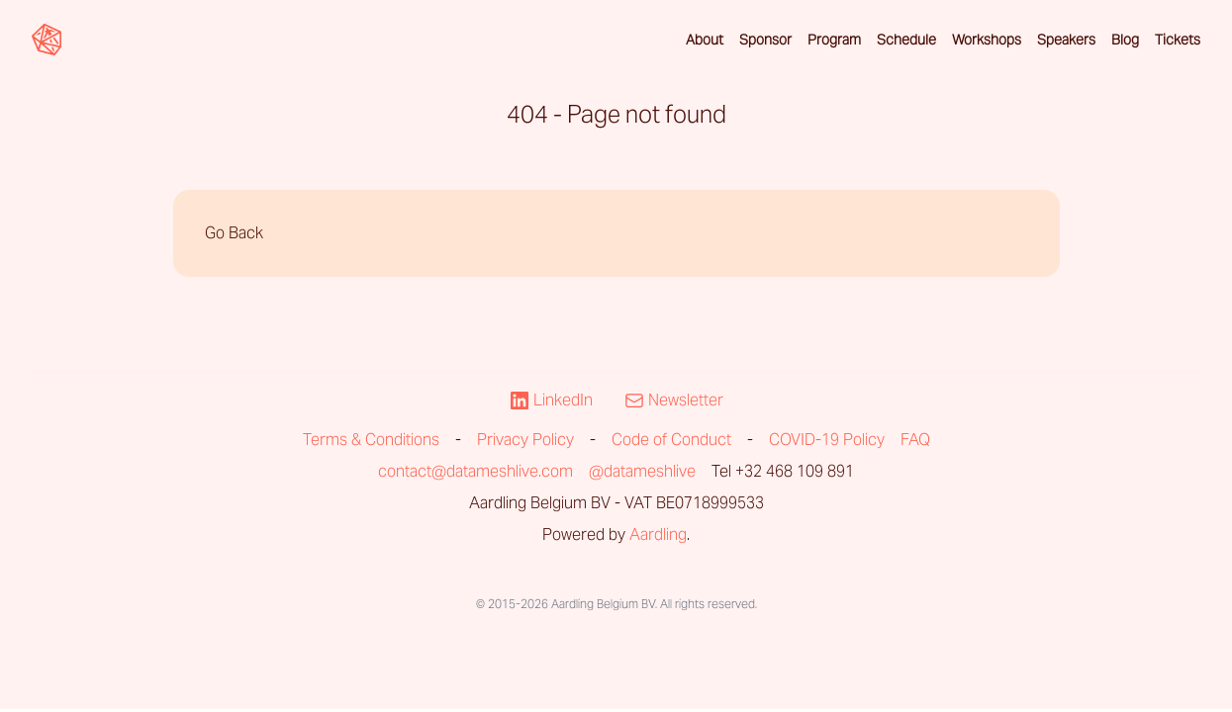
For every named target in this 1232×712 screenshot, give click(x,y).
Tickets (1177, 39)
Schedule (906, 39)
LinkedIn (551, 400)
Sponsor (765, 39)
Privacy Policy (525, 439)
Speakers (1066, 39)
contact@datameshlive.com (475, 471)
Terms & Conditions (371, 439)
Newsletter (673, 400)
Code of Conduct (671, 439)
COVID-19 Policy (827, 439)
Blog (1125, 39)
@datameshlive (642, 471)
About (704, 39)
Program (834, 39)
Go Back (234, 232)
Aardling (658, 534)
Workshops (986, 39)
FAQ (915, 439)
